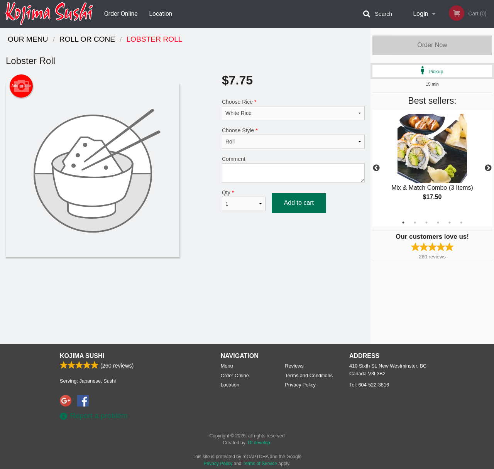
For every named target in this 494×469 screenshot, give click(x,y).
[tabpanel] (432, 163)
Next (488, 168)
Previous (376, 168)
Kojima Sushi (82, 356)
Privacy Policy (300, 385)
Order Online (121, 13)
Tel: (369, 385)
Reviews (294, 366)
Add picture (21, 86)
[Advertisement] (185, 282)
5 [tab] (449, 222)
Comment (293, 169)
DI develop (259, 442)
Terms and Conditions (309, 375)
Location (160, 13)
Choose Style (293, 138)
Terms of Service (260, 463)
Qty (244, 200)
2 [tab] (415, 222)
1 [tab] (403, 222)
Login (420, 13)
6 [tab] (461, 222)
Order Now (432, 45)
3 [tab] (426, 222)
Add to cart (299, 202)
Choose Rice (293, 109)
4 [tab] (438, 222)
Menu (227, 366)
